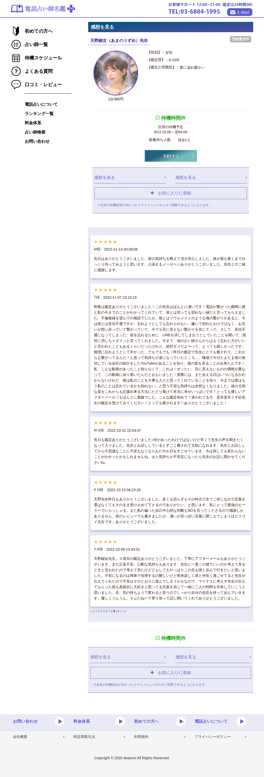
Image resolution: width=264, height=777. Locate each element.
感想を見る (211, 177)
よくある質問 (39, 71)
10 (117, 611)
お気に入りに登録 (171, 193)
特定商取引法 (99, 736)
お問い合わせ (37, 141)
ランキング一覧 (39, 113)
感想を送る (130, 177)
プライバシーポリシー (220, 736)
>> (125, 611)
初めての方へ (39, 31)
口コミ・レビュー (43, 84)
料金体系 (33, 123)
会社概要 (38, 736)
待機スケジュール (43, 57)
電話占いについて (41, 104)
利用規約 (160, 736)
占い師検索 (35, 132)
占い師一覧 (36, 44)
